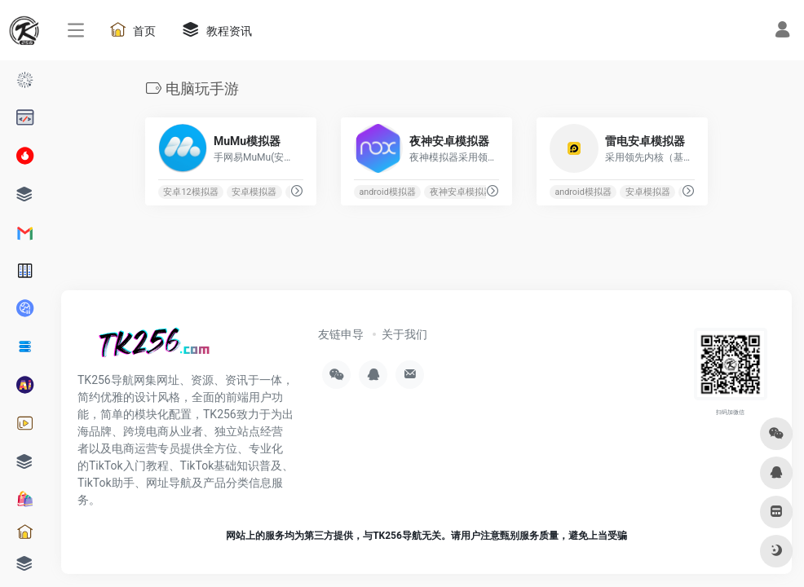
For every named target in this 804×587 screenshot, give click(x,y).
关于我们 (404, 334)
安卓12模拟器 (190, 192)
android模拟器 (387, 192)
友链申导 (341, 334)
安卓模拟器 (254, 192)
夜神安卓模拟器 (461, 192)
